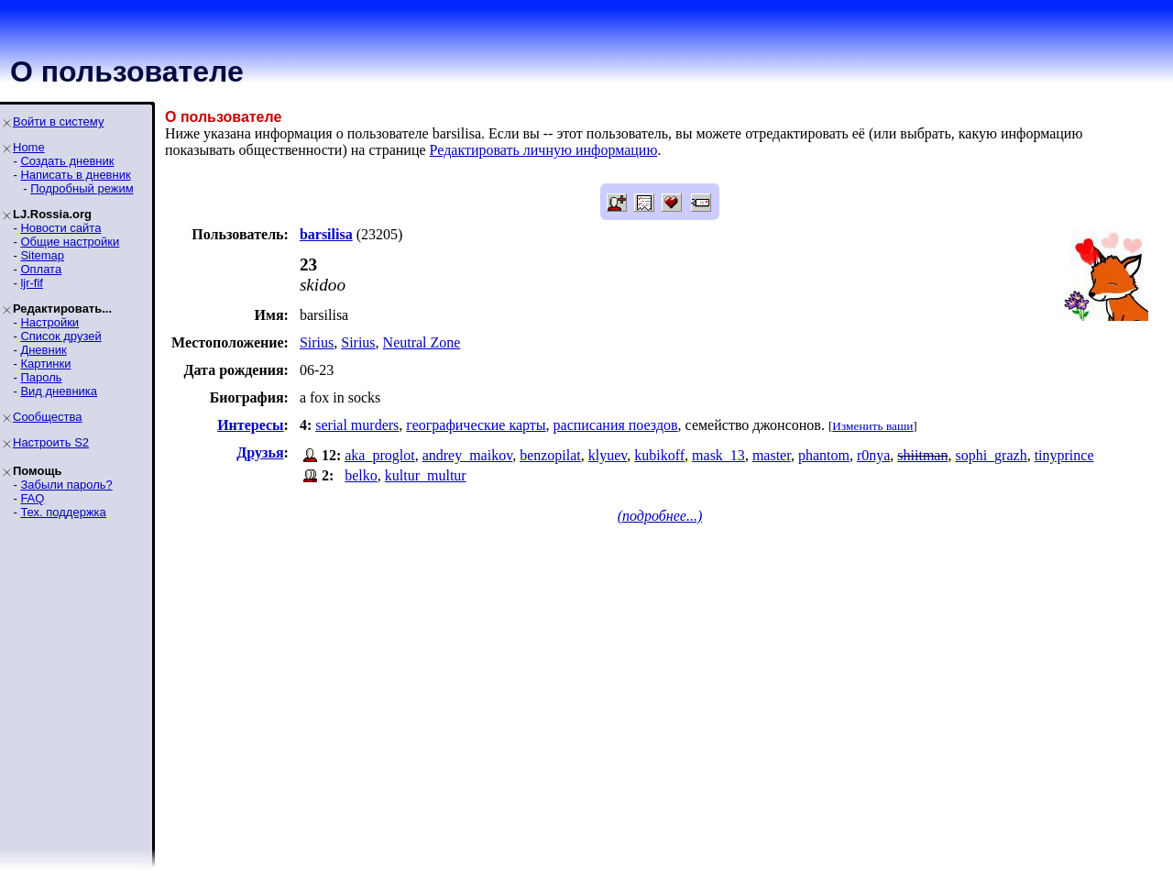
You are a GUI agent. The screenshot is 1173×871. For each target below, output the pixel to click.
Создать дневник (67, 161)
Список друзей (60, 336)
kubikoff (659, 455)
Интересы (250, 425)
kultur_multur (425, 475)
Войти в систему (58, 121)
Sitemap (42, 255)
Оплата (40, 269)
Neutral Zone (422, 342)
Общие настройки (69, 241)
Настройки (49, 322)
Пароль (40, 377)
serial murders (357, 425)
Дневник (43, 350)
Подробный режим (81, 188)
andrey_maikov (467, 455)
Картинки (45, 363)
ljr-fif (31, 283)
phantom (824, 455)
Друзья (259, 452)
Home (29, 147)
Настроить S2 (51, 442)
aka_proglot (379, 455)
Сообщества (47, 417)
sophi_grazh (990, 455)
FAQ (32, 498)
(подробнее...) (660, 516)
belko (361, 475)
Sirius (317, 342)
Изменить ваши (872, 426)
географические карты (475, 425)
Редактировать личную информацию (544, 150)
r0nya (873, 455)
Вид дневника (58, 391)
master (771, 455)
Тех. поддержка (62, 512)
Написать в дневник (75, 175)
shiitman (922, 455)
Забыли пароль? (66, 484)
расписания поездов (616, 425)
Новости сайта (60, 228)
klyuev (608, 455)
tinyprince (1064, 455)
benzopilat (550, 455)
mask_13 (718, 455)
